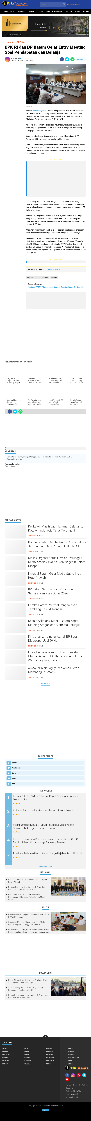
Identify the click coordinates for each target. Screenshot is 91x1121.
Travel (27, 1064)
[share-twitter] (67, 59)
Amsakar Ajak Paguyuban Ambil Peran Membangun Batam (53, 670)
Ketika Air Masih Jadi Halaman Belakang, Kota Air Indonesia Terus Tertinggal (55, 528)
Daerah (31, 12)
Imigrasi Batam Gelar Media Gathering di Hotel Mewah (55, 575)
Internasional (74, 1058)
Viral (13, 783)
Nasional (40, 12)
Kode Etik (76, 1085)
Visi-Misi (69, 1085)
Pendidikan (16, 768)
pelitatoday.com (39, 111)
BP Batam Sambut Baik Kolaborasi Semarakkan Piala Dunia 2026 (51, 591)
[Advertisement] (14, 99)
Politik (14, 763)
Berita (70, 1048)
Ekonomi (49, 1055)
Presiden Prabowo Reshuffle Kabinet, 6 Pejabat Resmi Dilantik (48, 853)
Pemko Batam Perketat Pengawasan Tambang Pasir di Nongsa (52, 607)
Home (6, 12)
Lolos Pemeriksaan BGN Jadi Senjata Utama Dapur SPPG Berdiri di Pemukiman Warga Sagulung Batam (56, 656)
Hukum (77, 12)
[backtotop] (45, 1037)
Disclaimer (69, 1088)
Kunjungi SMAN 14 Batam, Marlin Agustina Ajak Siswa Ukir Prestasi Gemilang (56, 287)
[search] (53, 4)
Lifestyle (68, 12)
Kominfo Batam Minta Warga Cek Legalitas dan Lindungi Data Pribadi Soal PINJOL (57, 544)
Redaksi (85, 1085)
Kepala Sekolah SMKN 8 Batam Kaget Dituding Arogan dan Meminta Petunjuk (54, 623)
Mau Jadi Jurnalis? (73, 1097)
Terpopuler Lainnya (45, 867)
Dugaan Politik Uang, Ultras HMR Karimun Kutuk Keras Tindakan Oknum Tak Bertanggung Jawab (28, 930)
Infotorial (50, 1058)
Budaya (5, 1052)
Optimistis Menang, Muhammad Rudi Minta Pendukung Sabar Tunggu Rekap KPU (26, 923)
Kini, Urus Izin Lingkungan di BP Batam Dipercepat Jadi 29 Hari (54, 638)
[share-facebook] (62, 59)
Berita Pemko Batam (54, 12)
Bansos (49, 1048)
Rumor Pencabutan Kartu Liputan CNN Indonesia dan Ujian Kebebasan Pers (28, 996)
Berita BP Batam (33, 278)
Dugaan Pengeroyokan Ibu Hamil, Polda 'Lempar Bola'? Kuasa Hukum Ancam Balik (28, 888)
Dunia (26, 1055)
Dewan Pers (6, 1055)
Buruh (26, 1052)
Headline (21, 12)
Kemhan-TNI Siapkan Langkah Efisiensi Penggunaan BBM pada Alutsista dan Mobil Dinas (26, 897)
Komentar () (81, 59)
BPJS (26, 1048)
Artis (4, 1048)
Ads (45, 1110)
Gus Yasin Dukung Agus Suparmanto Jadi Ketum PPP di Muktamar (28, 916)
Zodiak (70, 1064)
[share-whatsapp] (72, 59)
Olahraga (50, 1061)
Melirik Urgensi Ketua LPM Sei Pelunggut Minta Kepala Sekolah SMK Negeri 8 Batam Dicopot (56, 562)
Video (14, 778)
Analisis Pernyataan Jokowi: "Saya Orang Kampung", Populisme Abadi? (25, 988)
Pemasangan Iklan (73, 1094)
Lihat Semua (45, 683)
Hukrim (5, 1058)
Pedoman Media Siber (74, 1091)
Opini (70, 1061)
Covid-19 (15, 773)
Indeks (13, 12)
